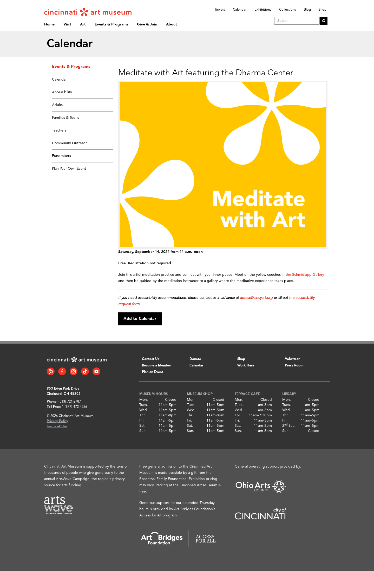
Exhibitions (262, 9)
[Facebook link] (62, 371)
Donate (195, 359)
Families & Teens (65, 118)
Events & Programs (111, 24)
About (171, 24)
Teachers (59, 130)
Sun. (143, 431)
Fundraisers (61, 156)
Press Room (294, 365)
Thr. (142, 415)
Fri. (142, 420)
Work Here (245, 365)
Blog (307, 9)
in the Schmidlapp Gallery (303, 275)
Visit (67, 24)
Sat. (142, 426)
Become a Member (156, 365)
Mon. (143, 400)
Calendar (240, 9)
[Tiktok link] (85, 371)
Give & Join (147, 24)
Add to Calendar (139, 319)
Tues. (143, 405)
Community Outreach (70, 143)
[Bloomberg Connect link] (51, 371)
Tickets (219, 9)
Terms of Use (57, 426)
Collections (287, 9)
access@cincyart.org (256, 298)
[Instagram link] (73, 371)
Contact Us (150, 359)
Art (83, 24)
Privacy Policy (57, 421)
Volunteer (292, 359)
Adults (57, 105)
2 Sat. (288, 426)
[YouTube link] (96, 371)
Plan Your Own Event (69, 168)
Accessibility (62, 92)
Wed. (143, 410)
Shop (322, 9)
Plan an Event (152, 372)
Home (49, 24)
